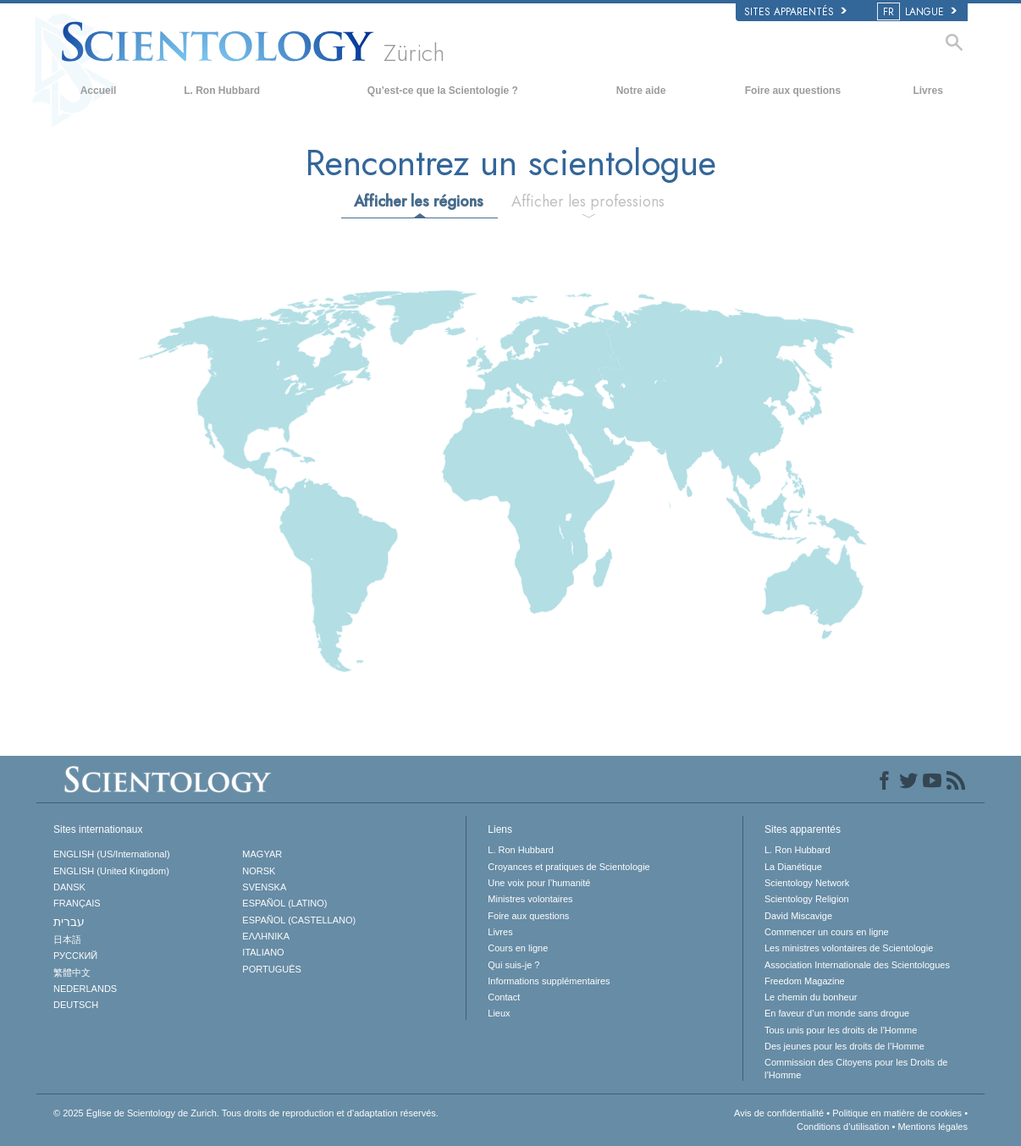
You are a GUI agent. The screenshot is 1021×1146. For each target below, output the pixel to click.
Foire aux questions (793, 90)
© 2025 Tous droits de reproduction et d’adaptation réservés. (246, 1113)
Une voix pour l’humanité (539, 883)
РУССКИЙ (75, 955)
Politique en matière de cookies (897, 1113)
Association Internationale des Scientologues (857, 965)
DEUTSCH (75, 1005)
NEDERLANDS (85, 988)
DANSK (69, 887)
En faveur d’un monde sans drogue (836, 1013)
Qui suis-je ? (513, 965)
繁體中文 (72, 972)
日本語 (67, 939)
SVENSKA (264, 887)
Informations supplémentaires (549, 981)
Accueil (98, 90)
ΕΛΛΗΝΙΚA (266, 936)
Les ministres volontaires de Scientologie (848, 948)
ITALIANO (263, 952)
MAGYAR (262, 854)
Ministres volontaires (530, 899)
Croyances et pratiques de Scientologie (568, 867)
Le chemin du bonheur (810, 997)
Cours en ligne (518, 948)
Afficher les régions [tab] (418, 201)
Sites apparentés (795, 11)
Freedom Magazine (804, 981)
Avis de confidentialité (779, 1113)
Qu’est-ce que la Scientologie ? (442, 90)
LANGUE (918, 11)
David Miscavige (798, 916)
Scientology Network (806, 883)
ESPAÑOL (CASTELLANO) (299, 920)
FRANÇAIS (77, 903)
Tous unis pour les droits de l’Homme (840, 1030)
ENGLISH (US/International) (111, 854)
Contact (504, 997)
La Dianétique (793, 867)
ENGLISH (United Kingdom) (111, 871)
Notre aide (641, 90)
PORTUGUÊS (271, 969)
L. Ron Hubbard (222, 90)
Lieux (499, 1013)
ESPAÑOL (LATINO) (284, 903)
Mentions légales (932, 1126)
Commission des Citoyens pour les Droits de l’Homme (855, 1068)
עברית (69, 921)
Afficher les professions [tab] (588, 201)
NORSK (258, 871)
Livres (927, 90)
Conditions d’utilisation (843, 1126)
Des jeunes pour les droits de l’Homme (844, 1046)
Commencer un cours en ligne (826, 932)
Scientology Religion (806, 899)
